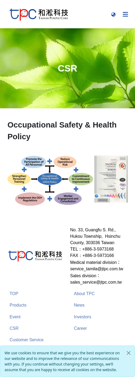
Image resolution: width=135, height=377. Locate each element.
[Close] (128, 353)
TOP (14, 293)
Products (18, 305)
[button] (113, 14)
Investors (82, 317)
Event (15, 317)
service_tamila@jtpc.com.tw (96, 269)
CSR (14, 328)
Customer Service (26, 340)
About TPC (84, 293)
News (79, 305)
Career (80, 328)
